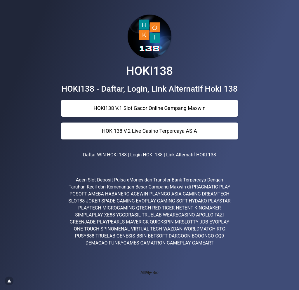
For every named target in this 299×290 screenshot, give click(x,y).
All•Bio (149, 272)
